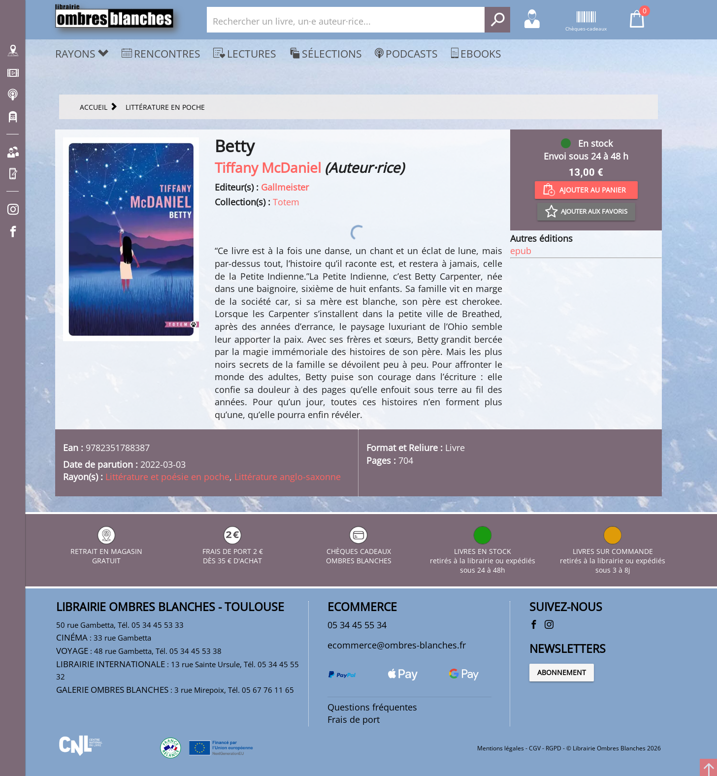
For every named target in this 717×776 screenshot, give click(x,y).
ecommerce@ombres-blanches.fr (396, 645)
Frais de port (353, 719)
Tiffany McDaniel (268, 167)
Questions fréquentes (372, 707)
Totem (286, 202)
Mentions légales (500, 748)
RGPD (553, 748)
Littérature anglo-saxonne (287, 477)
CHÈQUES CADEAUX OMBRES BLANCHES (358, 551)
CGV (535, 748)
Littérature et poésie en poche (167, 477)
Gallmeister (285, 187)
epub (520, 251)
